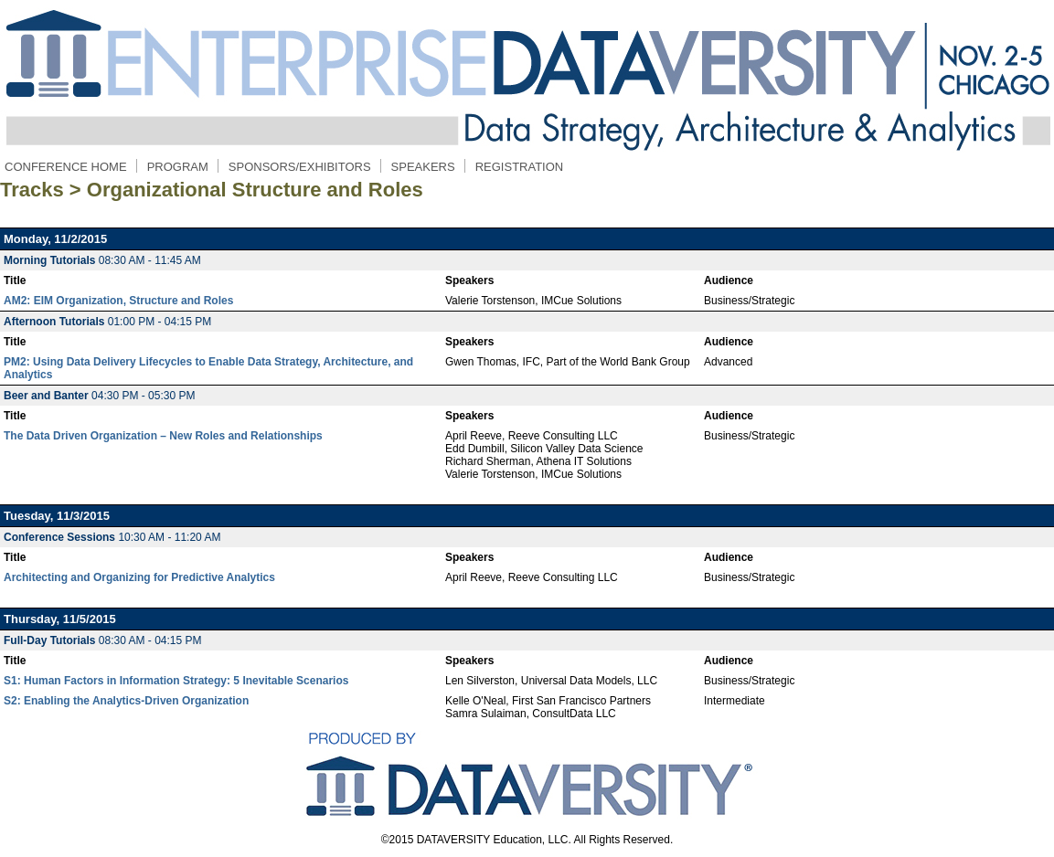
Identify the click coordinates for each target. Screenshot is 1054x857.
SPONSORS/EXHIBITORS (300, 167)
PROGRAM (177, 166)
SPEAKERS (423, 166)
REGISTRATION (519, 167)
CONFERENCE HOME (66, 167)
